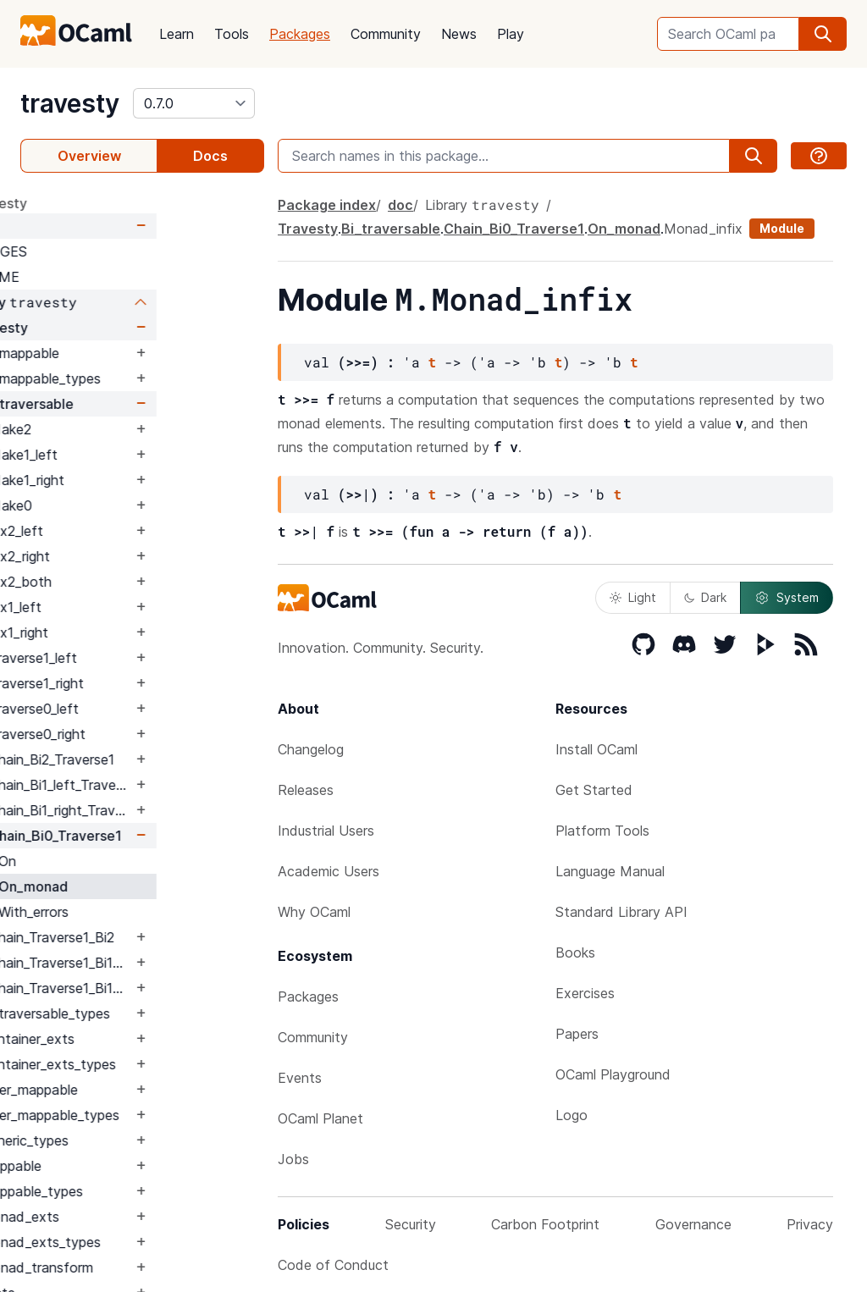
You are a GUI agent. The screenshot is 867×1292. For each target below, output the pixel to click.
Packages (299, 33)
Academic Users (328, 871)
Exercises (585, 993)
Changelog (311, 749)
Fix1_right (126, 632)
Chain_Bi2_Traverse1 (159, 759)
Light (633, 597)
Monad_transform (144, 1267)
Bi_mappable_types (147, 378)
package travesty (77, 203)
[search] (823, 34)
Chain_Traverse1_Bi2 (159, 937)
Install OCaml (596, 749)
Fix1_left (123, 607)
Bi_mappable (127, 353)
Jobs (293, 1159)
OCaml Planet (320, 1118)
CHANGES (102, 251)
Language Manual (610, 871)
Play (510, 33)
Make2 (118, 429)
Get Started (593, 789)
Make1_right (134, 480)
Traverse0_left (141, 708)
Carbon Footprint (545, 1224)
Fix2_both (128, 581)
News (459, 33)
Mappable (118, 1165)
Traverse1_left (141, 657)
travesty (69, 103)
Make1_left (131, 454)
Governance (693, 1224)
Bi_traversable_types (152, 1013)
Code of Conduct (333, 1264)
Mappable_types (139, 1191)
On (115, 861)
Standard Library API (621, 911)
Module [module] (781, 228)
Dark (705, 597)
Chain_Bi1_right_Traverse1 (168, 810)
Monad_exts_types (147, 1242)
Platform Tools (602, 830)
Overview (89, 155)
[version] (194, 103)
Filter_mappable (136, 1089)
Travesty (106, 327)
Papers (577, 1033)
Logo (571, 1115)
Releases (306, 789)
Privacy (810, 1224)
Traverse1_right (144, 683)
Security (410, 1224)
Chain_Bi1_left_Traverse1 (168, 784)
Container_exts (134, 1038)
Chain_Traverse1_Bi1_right (168, 988)
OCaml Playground (613, 1074)
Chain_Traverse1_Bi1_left (168, 962)
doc (71, 226)
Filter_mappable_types (157, 1115)
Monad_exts (127, 1216)
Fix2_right (127, 556)
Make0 (118, 505)
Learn (176, 33)
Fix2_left (124, 530)
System (786, 597)
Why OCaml (314, 911)
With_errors (141, 911)
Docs (210, 155)
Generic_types (131, 1140)
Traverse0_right (145, 734)
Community (386, 33)
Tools (231, 33)
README (98, 276)
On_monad (140, 886)
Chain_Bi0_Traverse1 (163, 835)
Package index (327, 204)
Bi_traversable (134, 403)
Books (575, 952)
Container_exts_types (155, 1064)
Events (300, 1077)
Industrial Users (326, 830)
